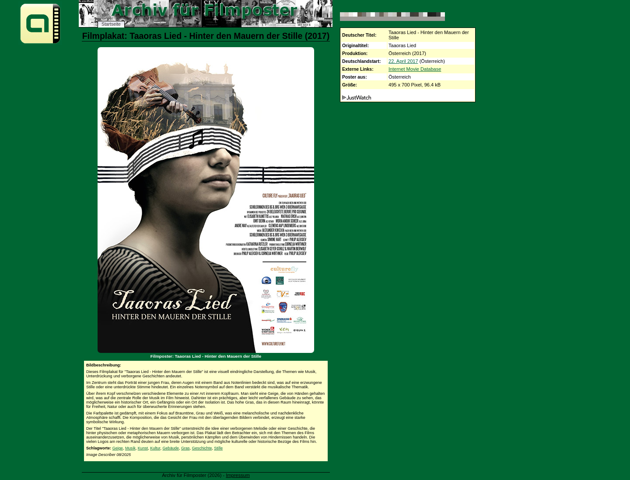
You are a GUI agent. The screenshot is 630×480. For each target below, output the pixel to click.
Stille (218, 448)
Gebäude (170, 448)
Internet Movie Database (414, 69)
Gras (185, 448)
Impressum (238, 475)
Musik (130, 448)
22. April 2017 (403, 61)
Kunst (143, 448)
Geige (117, 448)
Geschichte (202, 448)
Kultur (155, 448)
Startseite (111, 24)
